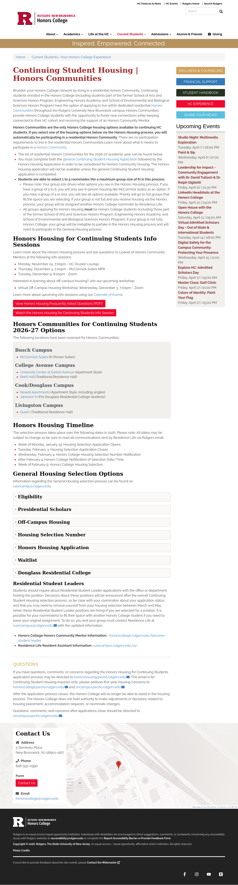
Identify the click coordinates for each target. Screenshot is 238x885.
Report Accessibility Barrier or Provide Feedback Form (137, 838)
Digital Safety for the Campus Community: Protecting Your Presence (198, 247)
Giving (217, 34)
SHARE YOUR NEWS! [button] (200, 115)
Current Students (131, 34)
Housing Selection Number (52, 534)
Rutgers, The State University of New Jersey (63, 844)
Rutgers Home (190, 3)
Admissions (161, 34)
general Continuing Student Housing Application (100, 159)
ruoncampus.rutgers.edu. (32, 486)
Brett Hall (27, 377)
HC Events (172, 3)
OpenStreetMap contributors (215, 807)
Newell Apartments (35, 392)
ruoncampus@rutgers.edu (33, 625)
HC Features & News (149, 3)
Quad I (25, 412)
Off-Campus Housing (44, 522)
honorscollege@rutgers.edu (37, 798)
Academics (73, 34)
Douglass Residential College (54, 572)
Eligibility (30, 496)
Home (20, 57)
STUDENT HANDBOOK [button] (200, 93)
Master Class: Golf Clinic (197, 282)
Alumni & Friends (189, 34)
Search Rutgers (213, 3)
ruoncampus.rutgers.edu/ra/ (115, 645)
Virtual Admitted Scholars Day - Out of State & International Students (198, 227)
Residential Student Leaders (48, 583)
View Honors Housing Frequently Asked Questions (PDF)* (59, 303)
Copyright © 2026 (24, 844)
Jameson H (28, 397)
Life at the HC (99, 34)
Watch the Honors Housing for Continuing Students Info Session (64, 313)
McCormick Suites (34, 357)
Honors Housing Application (53, 547)
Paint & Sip (186, 152)
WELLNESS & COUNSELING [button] (200, 71)
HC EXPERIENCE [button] (200, 104)
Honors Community (51, 147)
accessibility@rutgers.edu (67, 838)
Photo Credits (21, 850)
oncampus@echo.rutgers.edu (98, 687)
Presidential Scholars (44, 509)
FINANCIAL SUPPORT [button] (201, 82)
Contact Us (26, 783)
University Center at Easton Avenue (47, 372)
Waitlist (27, 560)
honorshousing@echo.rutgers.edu (100, 677)
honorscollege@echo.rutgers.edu (38, 687)
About (52, 34)
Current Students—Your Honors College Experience (71, 57)
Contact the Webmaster (102, 862)
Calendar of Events (108, 295)
